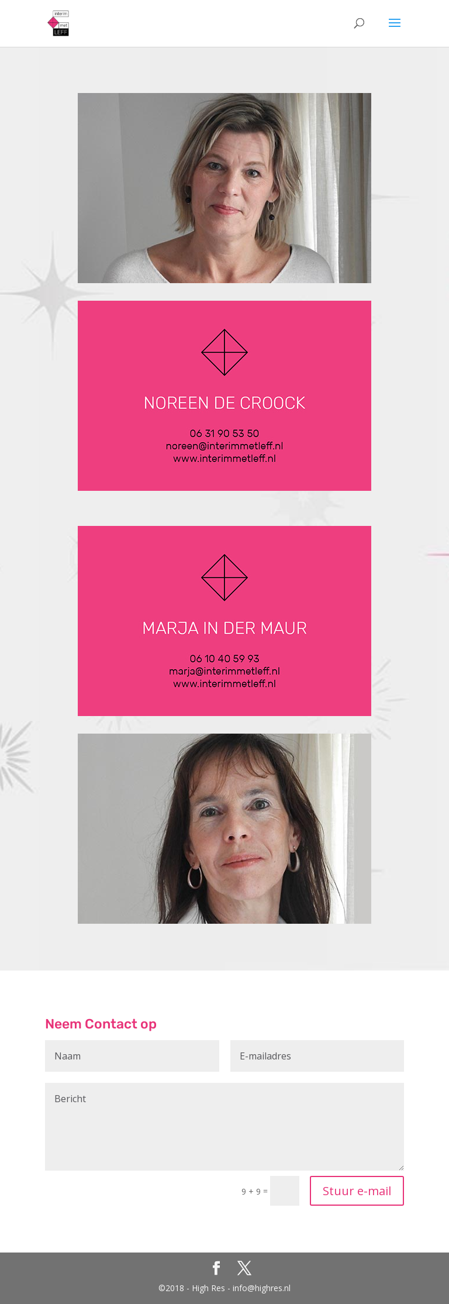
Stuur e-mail (357, 1191)
